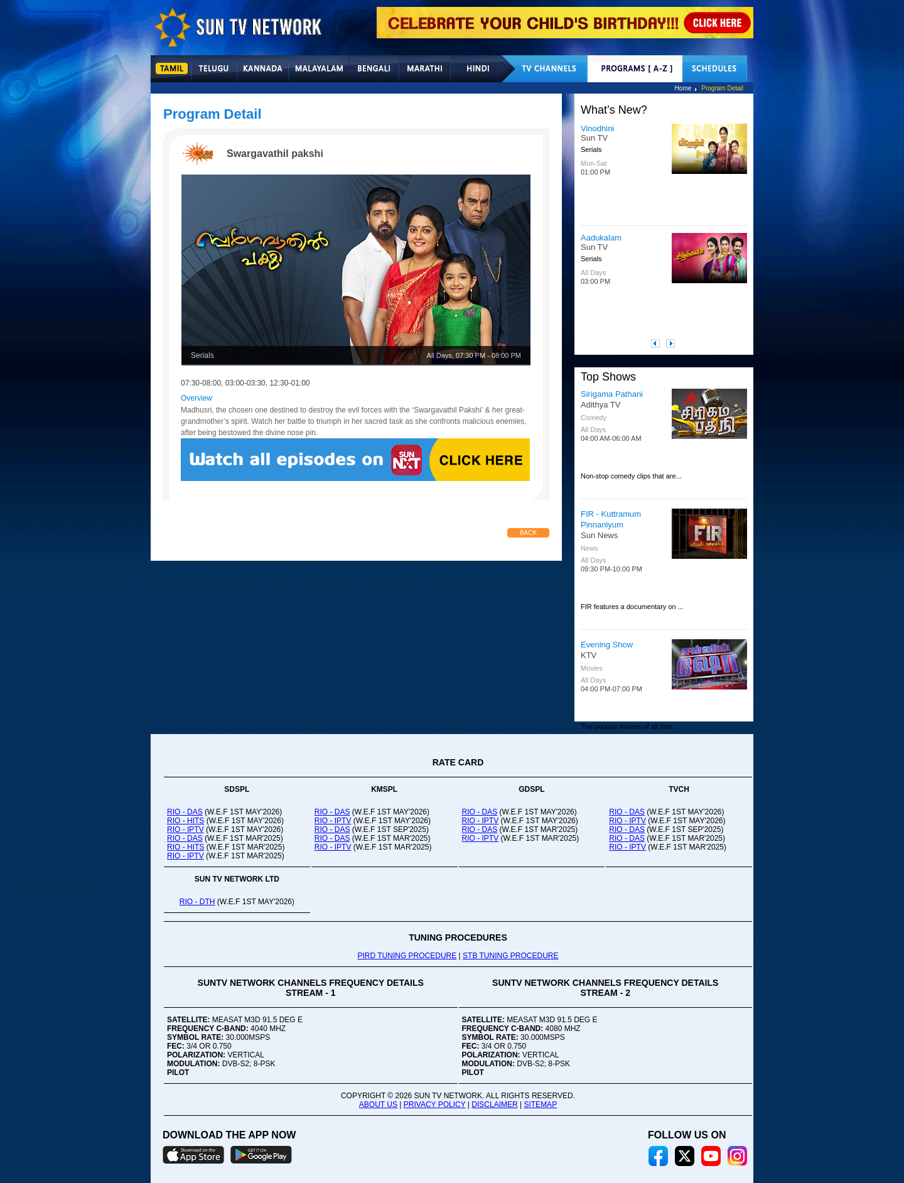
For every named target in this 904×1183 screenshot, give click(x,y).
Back (528, 532)
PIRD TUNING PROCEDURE (406, 955)
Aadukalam (601, 237)
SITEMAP (540, 1104)
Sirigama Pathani (612, 394)
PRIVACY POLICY (435, 1104)
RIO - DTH (197, 901)
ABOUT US (378, 1104)
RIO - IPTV (185, 829)
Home (683, 88)
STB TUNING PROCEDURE (510, 955)
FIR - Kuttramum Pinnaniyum (611, 519)
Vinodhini (597, 128)
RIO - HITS (185, 820)
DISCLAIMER (494, 1104)
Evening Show (607, 644)
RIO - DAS (185, 812)
